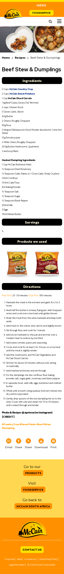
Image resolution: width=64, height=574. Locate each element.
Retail (19, 559)
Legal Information (17, 564)
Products (33, 473)
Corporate (9, 559)
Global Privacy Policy (48, 559)
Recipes (20, 57)
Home (6, 57)
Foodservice (41, 12)
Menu (41, 5)
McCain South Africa (33, 506)
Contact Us (32, 549)
